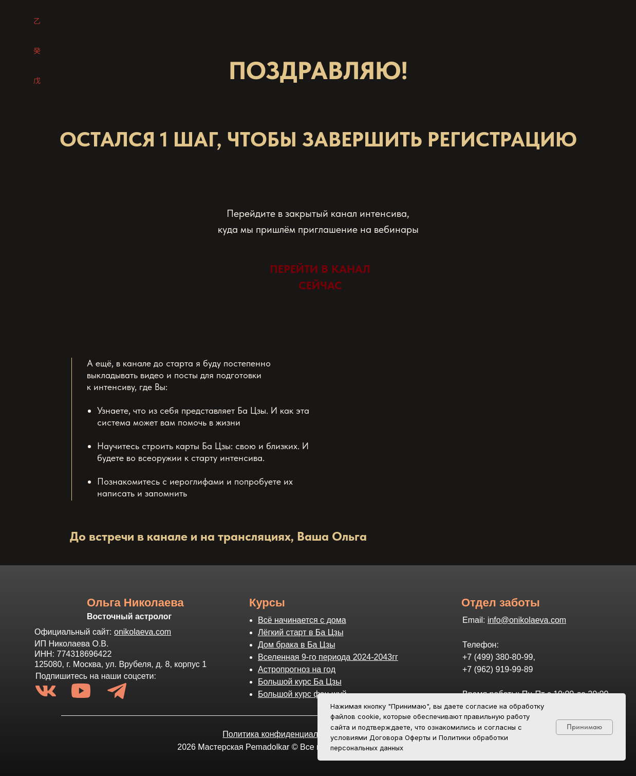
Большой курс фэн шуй (302, 694)
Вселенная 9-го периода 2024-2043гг (328, 657)
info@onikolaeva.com (527, 620)
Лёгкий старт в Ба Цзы (300, 632)
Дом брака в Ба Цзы (296, 644)
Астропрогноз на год (296, 669)
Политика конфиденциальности (283, 734)
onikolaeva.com (142, 631)
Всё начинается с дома (302, 620)
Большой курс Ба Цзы (300, 681)
